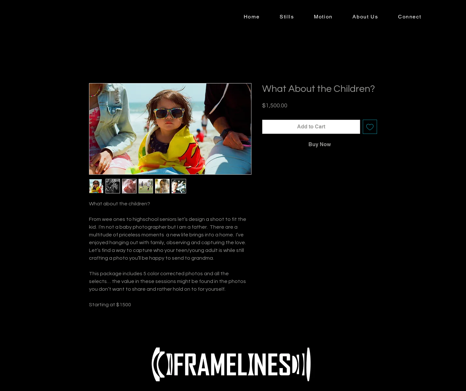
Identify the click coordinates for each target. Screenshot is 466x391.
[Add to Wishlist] (370, 127)
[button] (287, 17)
